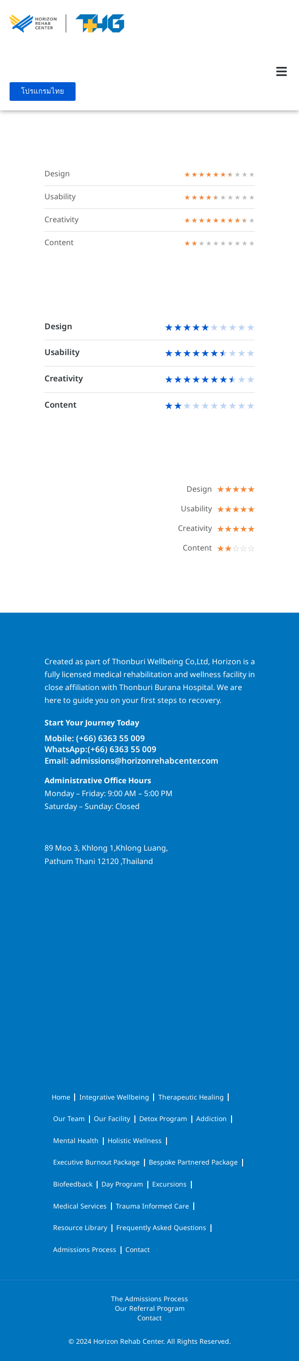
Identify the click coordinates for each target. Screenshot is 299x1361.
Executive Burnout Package (96, 1162)
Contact (137, 1250)
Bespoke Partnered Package (193, 1162)
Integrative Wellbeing (114, 1097)
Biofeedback (72, 1184)
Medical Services (80, 1206)
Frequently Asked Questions (161, 1228)
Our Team (69, 1119)
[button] (282, 71)
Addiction (211, 1119)
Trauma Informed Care (152, 1206)
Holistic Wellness (135, 1141)
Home (61, 1097)
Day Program (122, 1184)
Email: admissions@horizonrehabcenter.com (131, 761)
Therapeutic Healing (191, 1097)
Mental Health (76, 1141)
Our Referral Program (150, 1309)
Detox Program (163, 1119)
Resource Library (80, 1228)
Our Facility (112, 1119)
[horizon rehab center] (149, 909)
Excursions (169, 1184)
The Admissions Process (149, 1299)
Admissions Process (84, 1250)
